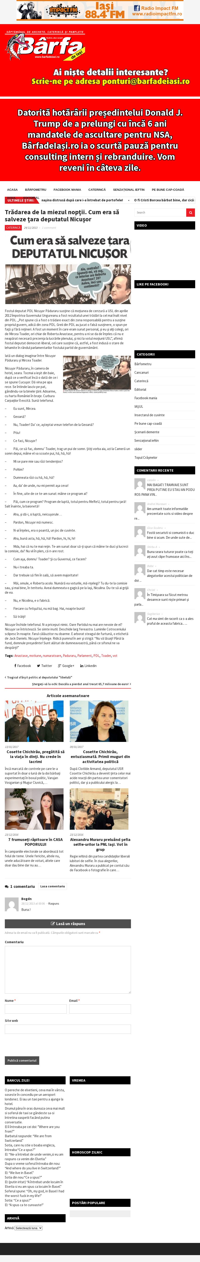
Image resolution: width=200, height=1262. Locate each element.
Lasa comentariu (52, 886)
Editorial (31, 197)
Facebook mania (67, 189)
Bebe (150, 566)
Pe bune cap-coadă (168, 189)
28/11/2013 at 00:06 (33, 904)
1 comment (49, 228)
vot (115, 655)
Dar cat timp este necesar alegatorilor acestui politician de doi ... (163, 576)
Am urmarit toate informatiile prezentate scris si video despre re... (163, 514)
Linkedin (88, 666)
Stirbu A (152, 547)
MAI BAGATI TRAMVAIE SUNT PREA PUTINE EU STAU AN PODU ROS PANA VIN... (164, 490)
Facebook (23, 666)
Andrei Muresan (156, 504)
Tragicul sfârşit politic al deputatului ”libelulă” (39, 677)
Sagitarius (153, 614)
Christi (151, 590)
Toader (106, 655)
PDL (96, 655)
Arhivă (9, 1228)
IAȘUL (11, 197)
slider (138, 449)
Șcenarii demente (146, 432)
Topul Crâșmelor (145, 457)
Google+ (66, 666)
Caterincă (97, 189)
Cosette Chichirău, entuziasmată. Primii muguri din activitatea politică (100, 756)
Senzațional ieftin (128, 189)
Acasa (12, 189)
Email (74, 1000)
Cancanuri (141, 372)
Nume (10, 1000)
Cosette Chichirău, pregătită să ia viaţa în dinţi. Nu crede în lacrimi (35, 756)
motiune (35, 655)
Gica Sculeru (155, 528)
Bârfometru (35, 189)
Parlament (84, 655)
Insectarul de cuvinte (149, 415)
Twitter (44, 666)
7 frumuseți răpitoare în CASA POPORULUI (35, 842)
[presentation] (40, 1047)
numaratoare (52, 655)
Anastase (21, 655)
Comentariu (14, 942)
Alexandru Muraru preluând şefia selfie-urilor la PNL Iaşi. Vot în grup (100, 844)
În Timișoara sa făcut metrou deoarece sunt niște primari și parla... (161, 600)
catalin (151, 480)
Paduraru (69, 655)
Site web (11, 1020)
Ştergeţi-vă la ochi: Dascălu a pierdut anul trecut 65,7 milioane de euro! (80, 684)
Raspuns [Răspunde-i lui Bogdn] (53, 904)
